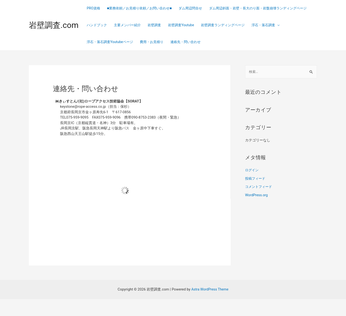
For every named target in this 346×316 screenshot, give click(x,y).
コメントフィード (259, 203)
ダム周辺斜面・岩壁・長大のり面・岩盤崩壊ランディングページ (142, 25)
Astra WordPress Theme (210, 306)
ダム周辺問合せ (200, 8)
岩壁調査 (273, 25)
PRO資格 (97, 8)
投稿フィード (256, 195)
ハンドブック (212, 25)
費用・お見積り (284, 42)
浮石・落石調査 (191, 42)
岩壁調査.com (55, 33)
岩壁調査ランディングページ (147, 42)
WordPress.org (257, 211)
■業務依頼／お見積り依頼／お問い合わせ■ (145, 8)
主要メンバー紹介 (244, 25)
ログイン (252, 187)
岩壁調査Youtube (103, 42)
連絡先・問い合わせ (106, 59)
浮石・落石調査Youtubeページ (240, 42)
